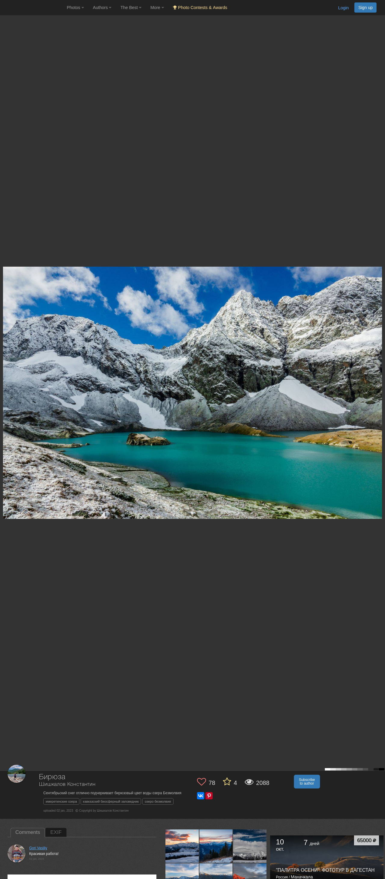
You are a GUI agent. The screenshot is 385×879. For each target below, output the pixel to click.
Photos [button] (75, 7)
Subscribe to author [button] (307, 782)
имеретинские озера (61, 801)
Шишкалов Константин (67, 784)
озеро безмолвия (158, 801)
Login (343, 8)
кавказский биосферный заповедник (111, 801)
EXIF (56, 832)
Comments (27, 832)
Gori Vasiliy (38, 848)
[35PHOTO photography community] (33, 7)
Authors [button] (102, 7)
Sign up (365, 7)
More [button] (157, 7)
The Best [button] (130, 7)
